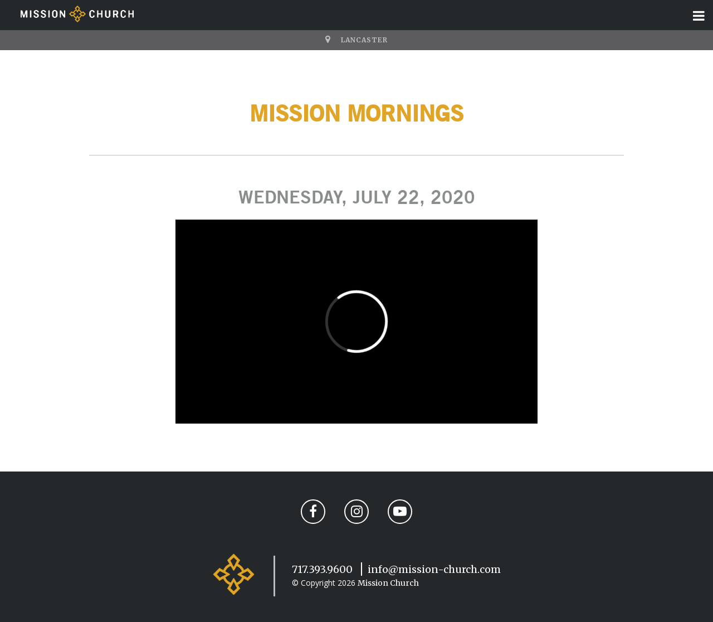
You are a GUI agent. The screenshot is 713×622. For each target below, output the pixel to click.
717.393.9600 (322, 569)
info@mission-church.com (434, 569)
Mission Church (388, 583)
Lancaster (364, 40)
